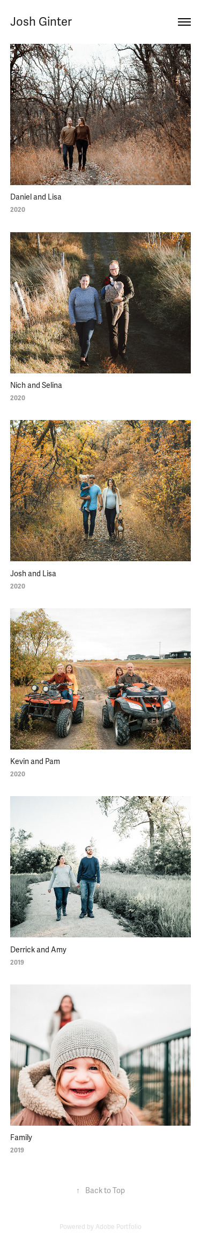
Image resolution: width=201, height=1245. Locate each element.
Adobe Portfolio (118, 1227)
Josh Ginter (41, 21)
